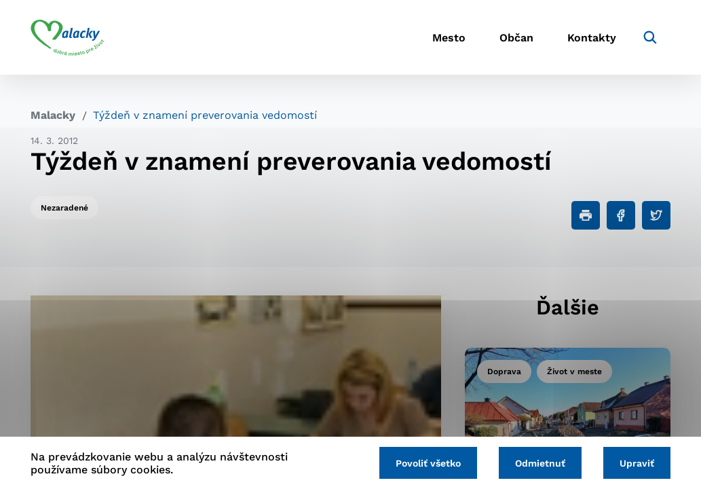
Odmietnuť (540, 463)
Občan (516, 37)
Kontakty (591, 37)
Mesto (449, 37)
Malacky (53, 115)
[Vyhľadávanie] (650, 37)
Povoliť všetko (428, 463)
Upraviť (637, 463)
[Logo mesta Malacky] (68, 37)
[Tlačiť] (585, 215)
